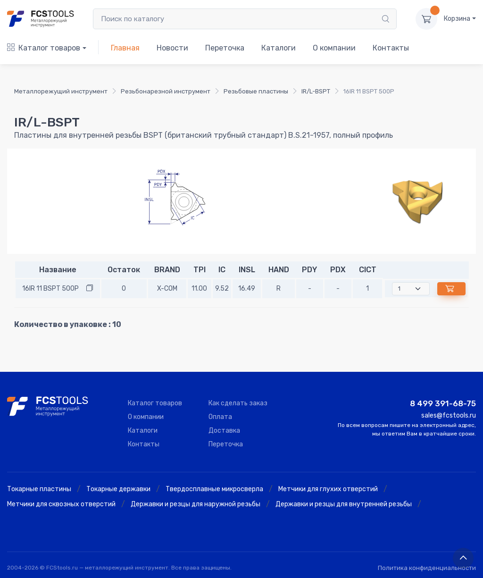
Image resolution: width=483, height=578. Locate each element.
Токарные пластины (39, 489)
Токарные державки (118, 489)
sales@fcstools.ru (448, 415)
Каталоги (278, 47)
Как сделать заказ (237, 403)
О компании (334, 47)
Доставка (224, 431)
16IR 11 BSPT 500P (50, 289)
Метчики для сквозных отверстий (61, 504)
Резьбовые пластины (256, 91)
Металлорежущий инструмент (61, 91)
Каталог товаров (43, 47)
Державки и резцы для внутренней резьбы (343, 504)
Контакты (391, 47)
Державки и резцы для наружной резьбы (195, 504)
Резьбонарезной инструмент (165, 91)
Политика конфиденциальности (427, 567)
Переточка (224, 47)
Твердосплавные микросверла (214, 489)
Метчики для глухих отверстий (328, 489)
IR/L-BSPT (315, 91)
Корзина (457, 19)
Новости (172, 47)
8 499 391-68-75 (443, 403)
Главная (125, 47)
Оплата (220, 417)
